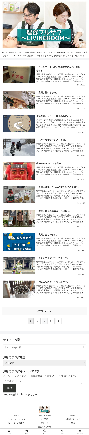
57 (51, 321)
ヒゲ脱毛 (44, 419)
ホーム (16, 415)
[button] (83, 347)
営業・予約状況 (44, 415)
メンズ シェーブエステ (16, 419)
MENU (72, 415)
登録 (9, 388)
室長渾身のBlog (44, 427)
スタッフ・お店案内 (16, 423)
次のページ (44, 311)
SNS (73, 423)
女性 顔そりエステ (72, 419)
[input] (44, 347)
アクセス (44, 423)
